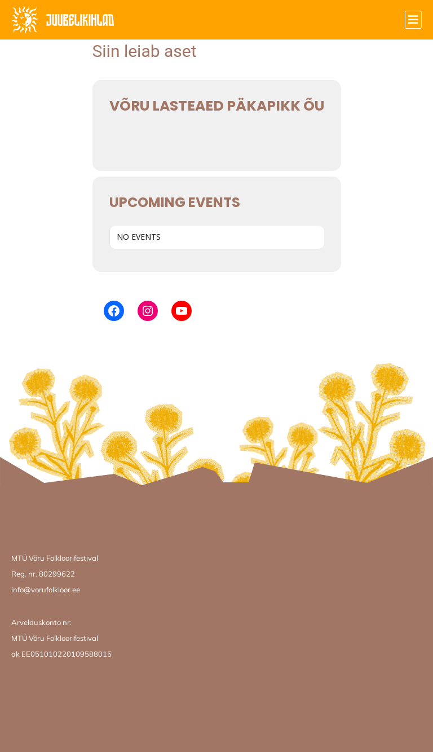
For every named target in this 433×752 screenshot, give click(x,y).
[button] (413, 20)
